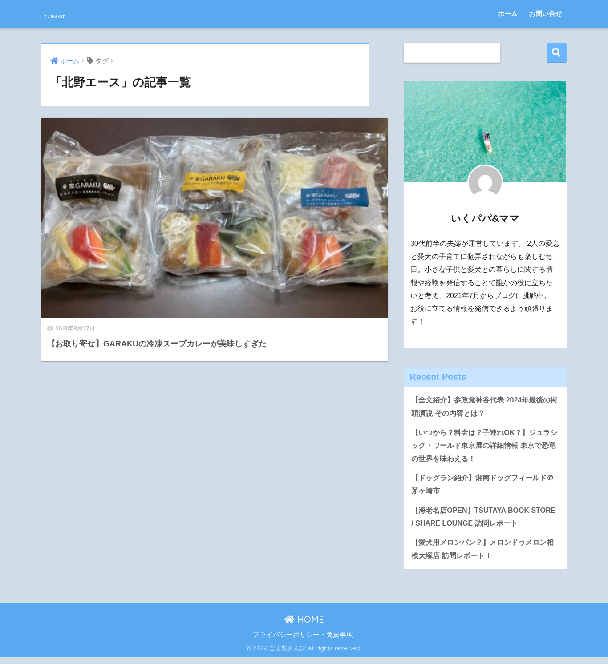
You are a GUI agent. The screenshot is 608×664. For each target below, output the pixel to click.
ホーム (508, 13)
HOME (304, 626)
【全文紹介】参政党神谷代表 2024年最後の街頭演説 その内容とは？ (485, 407)
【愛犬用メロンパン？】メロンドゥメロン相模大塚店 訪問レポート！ (483, 555)
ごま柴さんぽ (77, 13)
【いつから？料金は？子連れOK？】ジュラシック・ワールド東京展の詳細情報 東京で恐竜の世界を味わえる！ (485, 447)
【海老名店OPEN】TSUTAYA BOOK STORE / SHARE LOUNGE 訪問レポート (481, 521)
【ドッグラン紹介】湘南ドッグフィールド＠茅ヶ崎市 (483, 488)
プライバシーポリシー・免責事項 (303, 641)
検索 (557, 53)
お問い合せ (545, 13)
